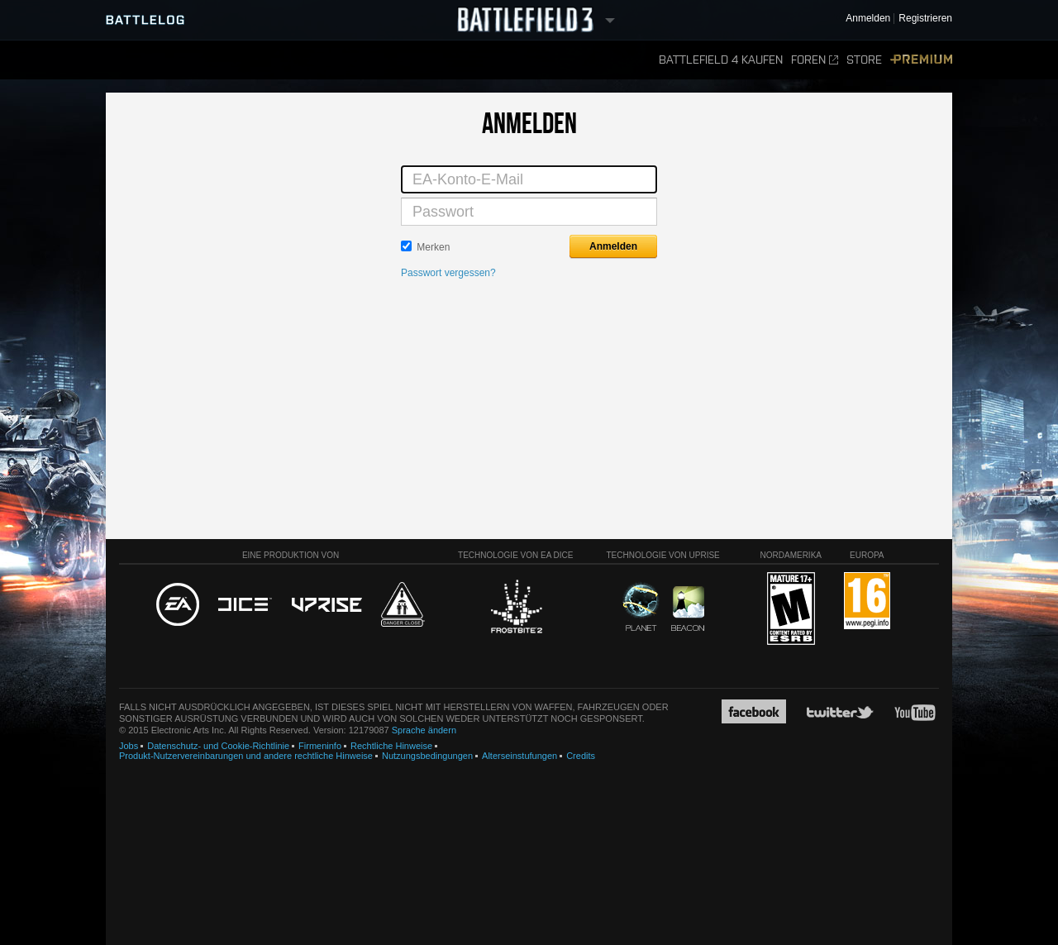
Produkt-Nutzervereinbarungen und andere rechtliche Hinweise (246, 756)
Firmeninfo (319, 746)
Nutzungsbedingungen (427, 756)
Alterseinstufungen (519, 756)
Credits (580, 756)
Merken (433, 247)
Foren (814, 60)
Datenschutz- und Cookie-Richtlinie (218, 746)
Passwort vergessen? (448, 273)
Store (864, 60)
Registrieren (925, 18)
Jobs (128, 746)
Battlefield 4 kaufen (721, 60)
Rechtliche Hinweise (391, 746)
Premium (921, 60)
